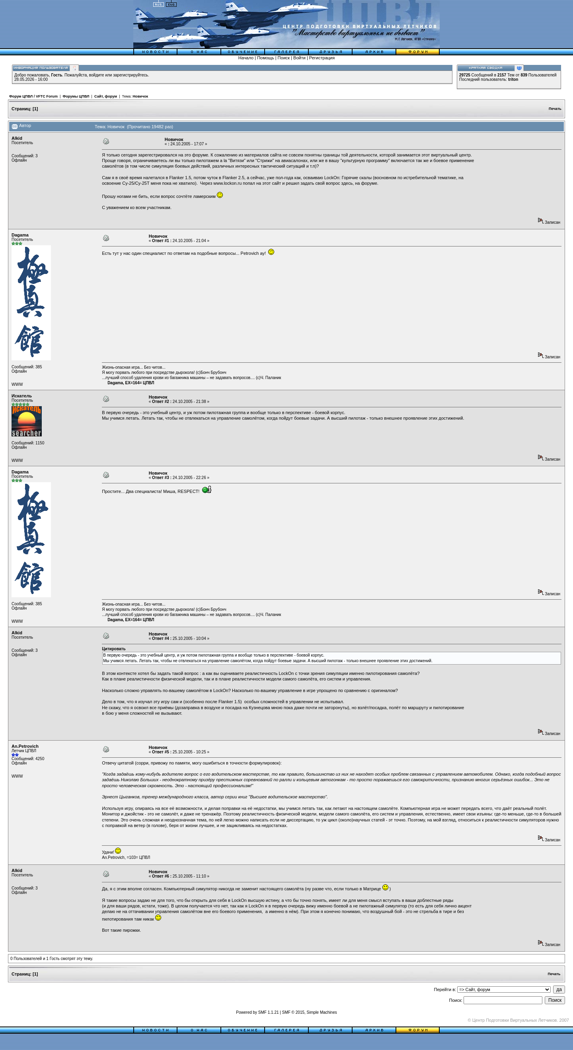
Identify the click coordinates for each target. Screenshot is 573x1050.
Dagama (20, 235)
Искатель (22, 395)
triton (513, 79)
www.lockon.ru (227, 183)
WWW (17, 384)
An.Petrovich (25, 746)
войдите (96, 75)
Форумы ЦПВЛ (75, 96)
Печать (555, 109)
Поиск (284, 57)
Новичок (140, 96)
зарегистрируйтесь (130, 75)
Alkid (17, 138)
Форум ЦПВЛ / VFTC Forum (33, 96)
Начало (245, 57)
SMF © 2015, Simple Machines (309, 1012)
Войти (299, 57)
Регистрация (322, 57)
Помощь (265, 57)
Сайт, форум (105, 96)
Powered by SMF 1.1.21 (257, 1012)
